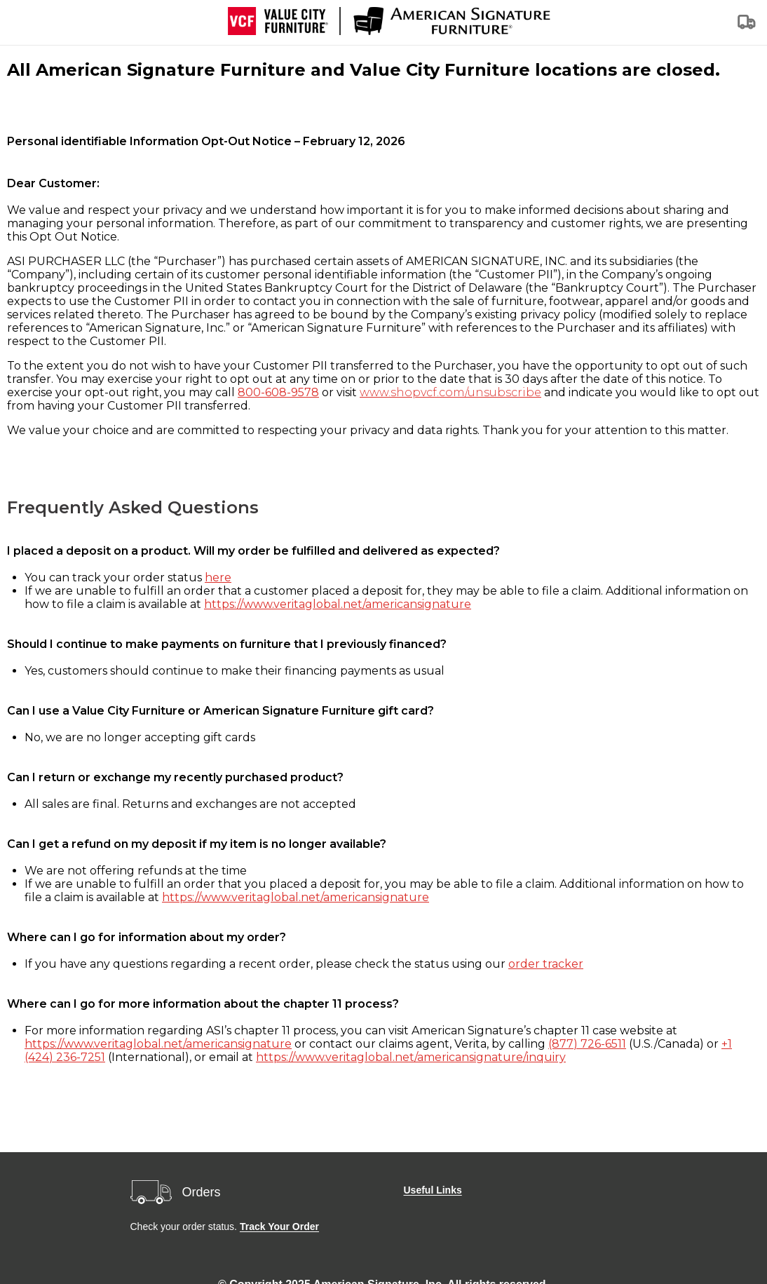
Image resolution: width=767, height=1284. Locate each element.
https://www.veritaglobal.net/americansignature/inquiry (411, 1057)
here (218, 577)
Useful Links (433, 1190)
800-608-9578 (278, 392)
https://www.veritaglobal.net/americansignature (337, 604)
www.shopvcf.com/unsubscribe (450, 392)
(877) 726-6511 (587, 1043)
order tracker (545, 964)
